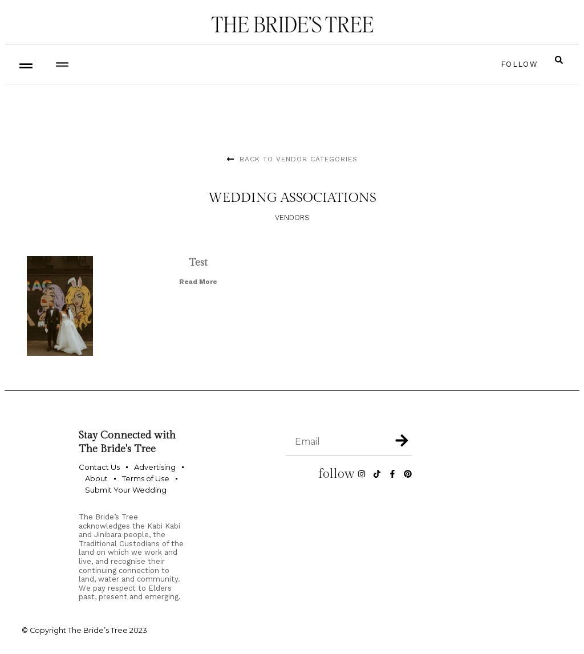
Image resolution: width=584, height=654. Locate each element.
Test (198, 263)
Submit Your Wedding (126, 489)
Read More (198, 282)
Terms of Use (145, 478)
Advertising (155, 467)
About (96, 478)
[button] (61, 64)
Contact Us (99, 467)
